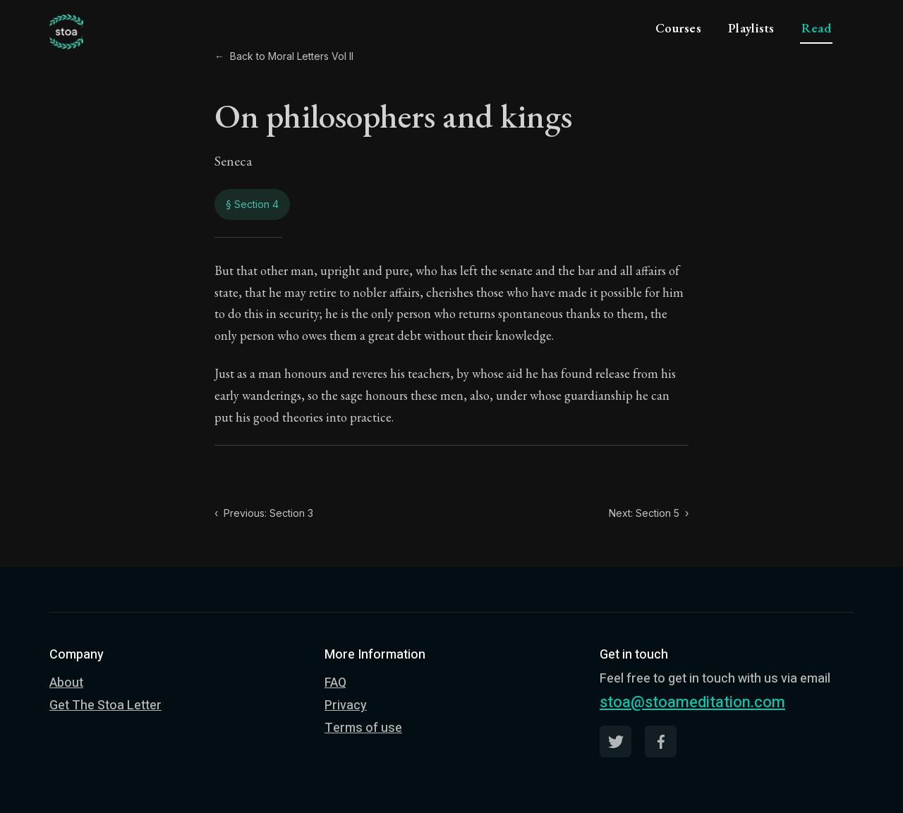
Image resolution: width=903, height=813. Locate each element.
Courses (678, 28)
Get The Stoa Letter (105, 705)
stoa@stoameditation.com (692, 702)
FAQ (335, 682)
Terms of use (363, 728)
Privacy (346, 705)
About (66, 682)
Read (816, 28)
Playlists (751, 28)
